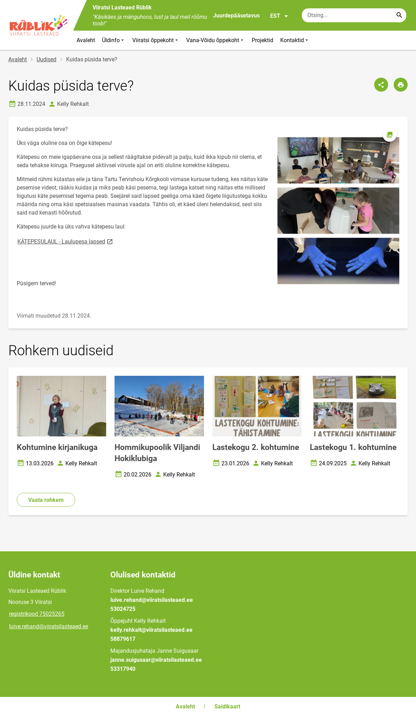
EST (279, 16)
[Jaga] (381, 85)
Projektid (262, 40)
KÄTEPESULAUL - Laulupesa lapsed (65, 241)
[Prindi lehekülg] (401, 85)
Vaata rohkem (46, 500)
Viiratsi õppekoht (155, 40)
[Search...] (399, 15)
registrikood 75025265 (36, 614)
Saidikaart (227, 706)
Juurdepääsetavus (236, 15)
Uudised (46, 59)
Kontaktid (294, 40)
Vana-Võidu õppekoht (215, 40)
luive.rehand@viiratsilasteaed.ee (48, 626)
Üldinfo (113, 40)
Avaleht (86, 40)
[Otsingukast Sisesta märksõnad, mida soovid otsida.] (354, 15)
